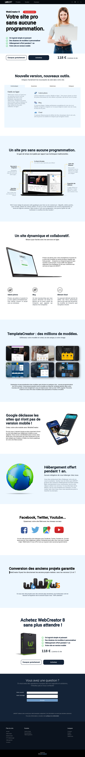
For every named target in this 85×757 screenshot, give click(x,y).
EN (72, 2)
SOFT (8, 2)
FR (75, 2)
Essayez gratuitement (16, 58)
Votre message (20, 695)
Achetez (38, 58)
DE (78, 2)
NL (81, 2)
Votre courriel (20, 692)
